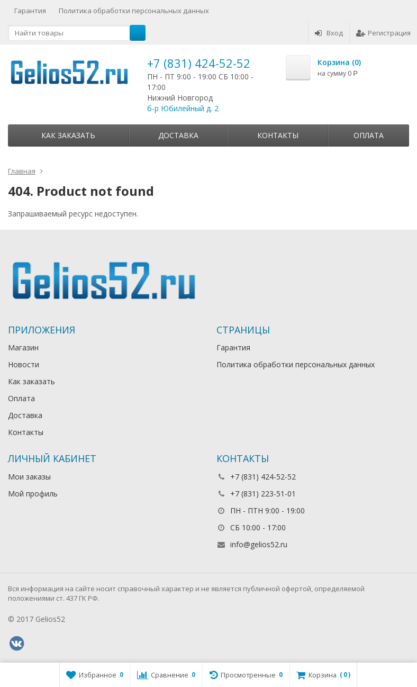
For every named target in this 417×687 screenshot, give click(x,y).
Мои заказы (29, 477)
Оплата (368, 135)
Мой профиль (33, 494)
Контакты (277, 135)
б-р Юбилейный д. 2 (183, 108)
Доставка (178, 135)
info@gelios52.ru (258, 544)
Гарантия (30, 10)
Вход (329, 33)
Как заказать (68, 135)
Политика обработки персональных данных (134, 10)
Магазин (23, 347)
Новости (23, 364)
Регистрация (383, 33)
